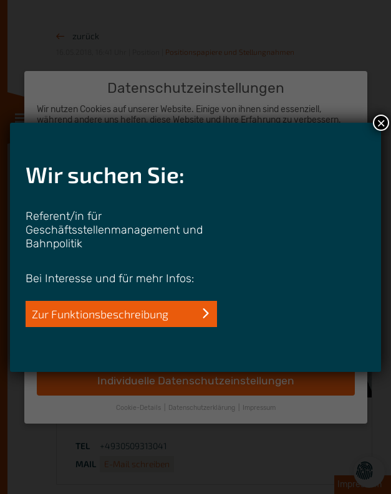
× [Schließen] (381, 123)
